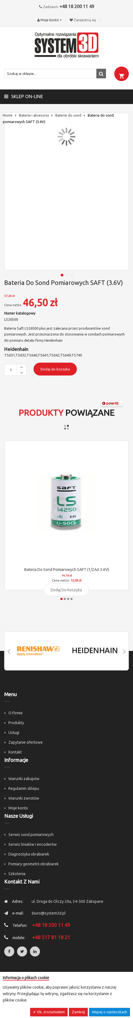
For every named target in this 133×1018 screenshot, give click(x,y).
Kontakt (15, 752)
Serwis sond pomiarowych (31, 834)
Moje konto (18, 808)
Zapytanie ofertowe (25, 742)
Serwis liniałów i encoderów (32, 844)
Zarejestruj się (85, 20)
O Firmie (15, 713)
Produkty (16, 723)
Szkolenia (16, 873)
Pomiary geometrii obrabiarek (33, 864)
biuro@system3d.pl (49, 913)
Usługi (13, 732)
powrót (110, 403)
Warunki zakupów (23, 778)
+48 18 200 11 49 (77, 6)
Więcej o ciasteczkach (109, 1012)
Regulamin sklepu (23, 788)
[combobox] (55, 73)
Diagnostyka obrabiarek (28, 854)
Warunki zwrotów (23, 798)
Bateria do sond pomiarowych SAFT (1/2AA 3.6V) (66, 569)
